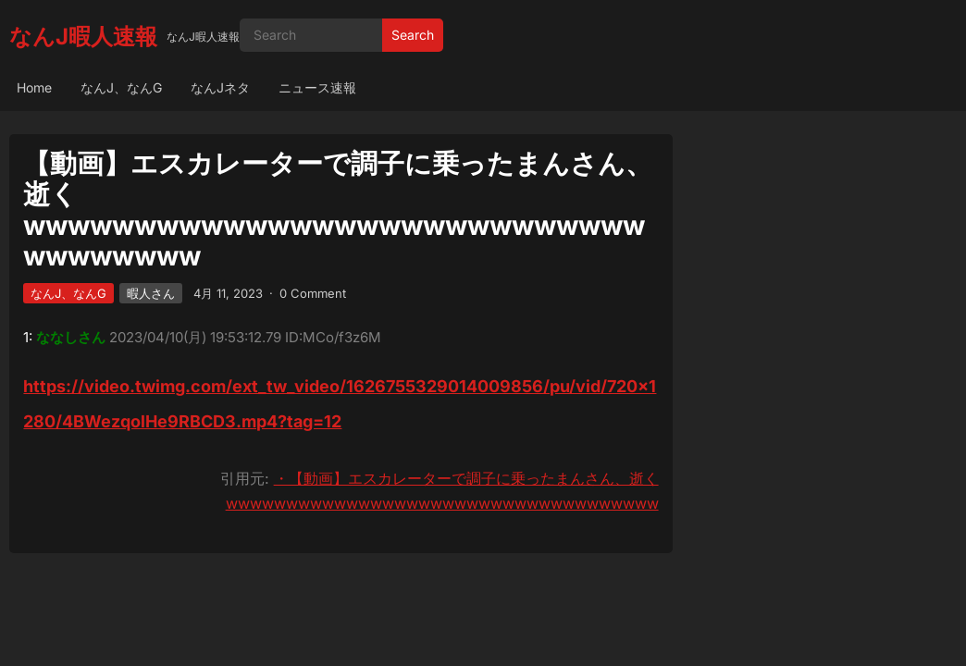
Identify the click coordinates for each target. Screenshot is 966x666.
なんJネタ (220, 87)
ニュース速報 (317, 87)
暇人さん (151, 293)
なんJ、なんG (121, 87)
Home (34, 87)
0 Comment (312, 293)
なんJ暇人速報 (83, 36)
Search (412, 35)
